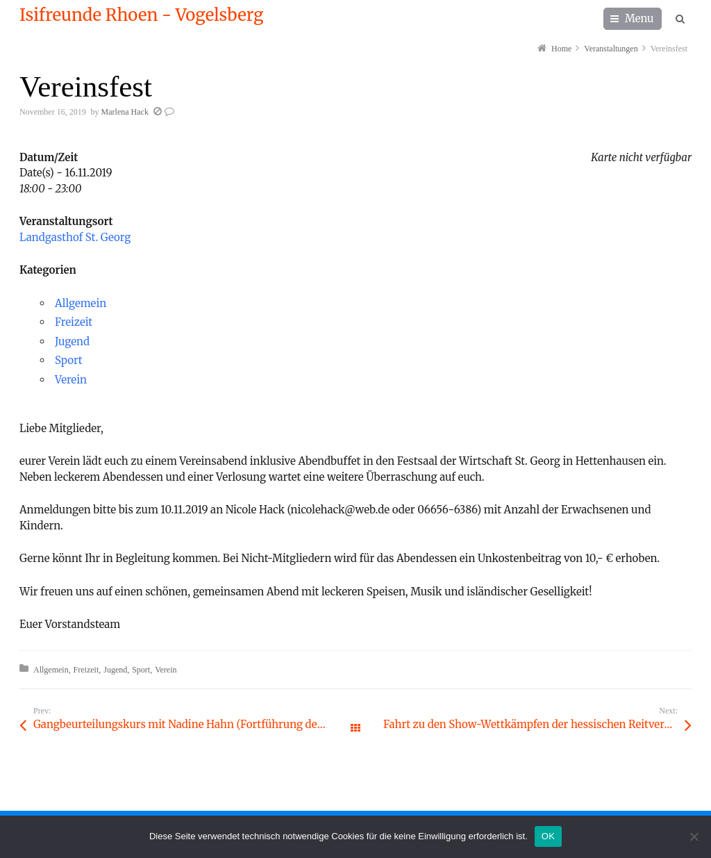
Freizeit (73, 322)
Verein (71, 379)
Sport (69, 360)
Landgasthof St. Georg (75, 237)
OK (548, 836)
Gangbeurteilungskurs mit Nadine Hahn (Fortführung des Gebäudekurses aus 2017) (194, 724)
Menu (639, 18)
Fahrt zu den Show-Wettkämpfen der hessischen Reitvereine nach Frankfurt (537, 724)
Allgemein (80, 303)
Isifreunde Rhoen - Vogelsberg (141, 15)
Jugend (72, 341)
